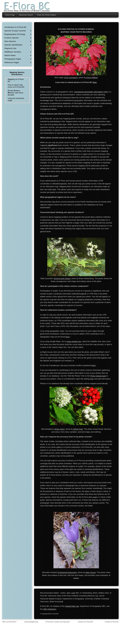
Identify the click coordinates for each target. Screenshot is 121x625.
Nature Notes (10, 55)
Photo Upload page (98, 376)
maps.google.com (74, 341)
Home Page (10, 15)
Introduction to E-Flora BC (15, 27)
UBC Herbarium (49, 609)
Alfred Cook (78, 429)
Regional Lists (10, 48)
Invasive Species (11, 38)
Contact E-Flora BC (112, 622)
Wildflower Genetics (12, 52)
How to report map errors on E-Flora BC (16, 86)
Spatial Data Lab (72, 606)
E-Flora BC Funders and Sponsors (58, 622)
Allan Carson (90, 572)
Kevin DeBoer (92, 77)
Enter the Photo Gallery (46, 15)
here (95, 82)
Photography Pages (12, 59)
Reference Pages (11, 62)
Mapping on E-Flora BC (16, 80)
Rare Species (10, 41)
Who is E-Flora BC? (9, 622)
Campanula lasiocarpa (67, 572)
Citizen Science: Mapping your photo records (15, 92)
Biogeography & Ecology (14, 34)
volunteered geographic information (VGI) (91, 92)
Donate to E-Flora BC (85, 622)
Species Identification (13, 45)
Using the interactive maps (16, 99)
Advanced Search (26, 15)
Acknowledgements (31, 622)
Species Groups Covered (15, 31)
